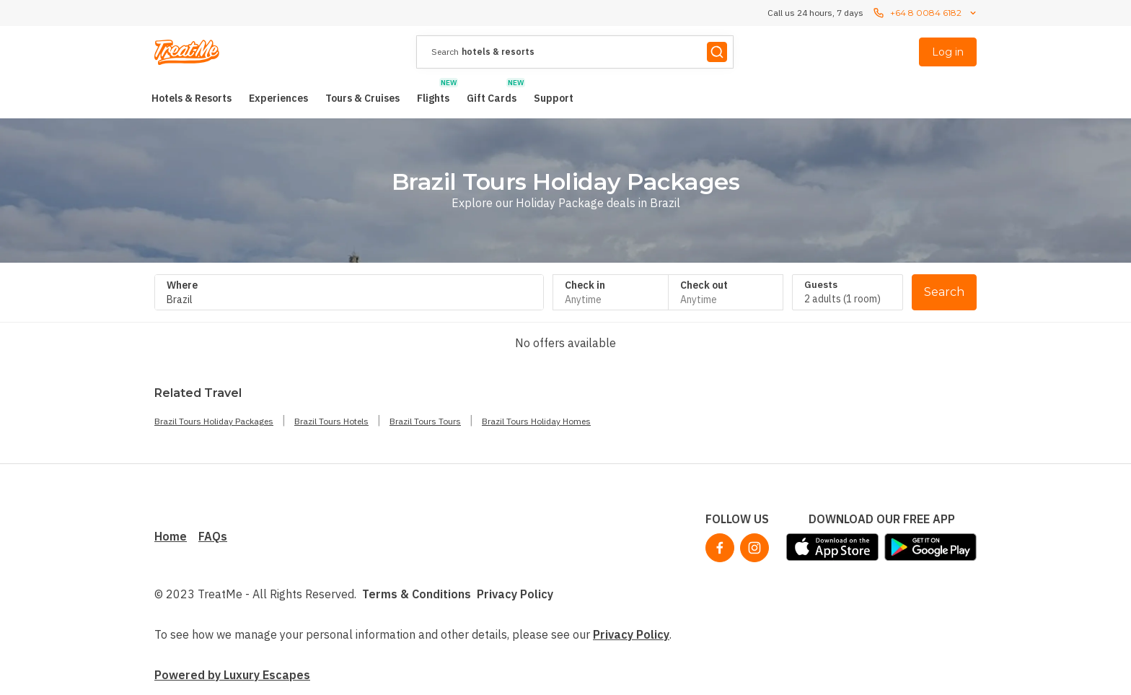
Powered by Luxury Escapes (232, 675)
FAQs (212, 536)
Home (170, 536)
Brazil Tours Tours (425, 421)
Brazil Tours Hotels (331, 421)
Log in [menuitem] (948, 51)
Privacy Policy (515, 594)
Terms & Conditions (416, 594)
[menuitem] (191, 98)
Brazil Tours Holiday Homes (536, 421)
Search (944, 292)
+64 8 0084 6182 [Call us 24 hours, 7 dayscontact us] (926, 13)
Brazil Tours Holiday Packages (213, 421)
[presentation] (575, 52)
